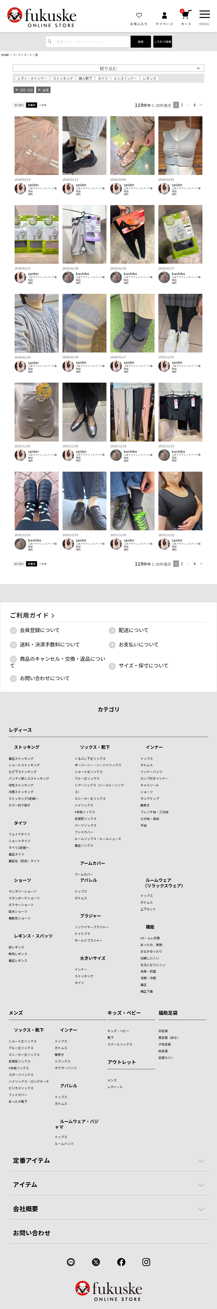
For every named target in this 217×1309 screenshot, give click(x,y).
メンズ (16, 1012)
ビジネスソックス (21, 1088)
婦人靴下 (85, 78)
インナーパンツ (151, 771)
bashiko (82, 274)
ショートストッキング (24, 765)
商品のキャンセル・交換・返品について (57, 662)
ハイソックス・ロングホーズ (29, 1081)
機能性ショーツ (19, 918)
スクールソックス (119, 1044)
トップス (146, 758)
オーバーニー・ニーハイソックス (98, 765)
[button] (201, 105)
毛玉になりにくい (152, 964)
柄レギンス (16, 947)
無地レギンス (18, 953)
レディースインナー (32, 78)
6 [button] (195, 104)
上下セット (148, 909)
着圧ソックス (84, 845)
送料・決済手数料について (50, 644)
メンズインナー (125, 78)
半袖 (143, 825)
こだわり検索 (162, 41)
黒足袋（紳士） (169, 1037)
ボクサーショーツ (21, 904)
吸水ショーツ (18, 911)
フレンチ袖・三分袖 (154, 812)
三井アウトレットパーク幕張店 (42, 190)
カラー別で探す (19, 805)
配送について (134, 629)
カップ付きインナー (154, 778)
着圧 (143, 984)
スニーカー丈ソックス (90, 798)
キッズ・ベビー (124, 1012)
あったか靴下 (18, 1101)
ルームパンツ (64, 1143)
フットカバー (84, 832)
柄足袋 (163, 1051)
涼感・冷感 (148, 978)
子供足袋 (164, 1044)
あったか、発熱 (151, 944)
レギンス (149, 78)
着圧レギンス (18, 960)
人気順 (42, 105)
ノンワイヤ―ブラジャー (92, 927)
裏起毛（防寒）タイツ (24, 861)
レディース (20, 729)
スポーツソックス (21, 1074)
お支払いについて (139, 644)
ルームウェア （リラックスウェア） (162, 883)
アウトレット (121, 1061)
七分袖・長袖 (149, 818)
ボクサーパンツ (66, 1068)
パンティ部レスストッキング (29, 778)
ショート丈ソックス (89, 771)
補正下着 (146, 991)
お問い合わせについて (45, 678)
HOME (5, 55)
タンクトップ (149, 798)
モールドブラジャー (88, 940)
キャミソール (149, 785)
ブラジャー (90, 916)
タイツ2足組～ (19, 847)
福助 (30, 194)
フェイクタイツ (19, 834)
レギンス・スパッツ (33, 936)
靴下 (110, 1037)
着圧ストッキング (21, 758)
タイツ (103, 78)
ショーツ (146, 791)
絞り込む (108, 68)
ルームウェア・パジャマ (77, 1124)
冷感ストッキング (21, 791)
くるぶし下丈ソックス (90, 758)
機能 (150, 927)
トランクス (62, 1061)
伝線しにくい (149, 958)
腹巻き (145, 805)
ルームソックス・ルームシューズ (98, 838)
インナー (154, 747)
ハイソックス (84, 805)
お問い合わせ (32, 1232)
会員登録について (40, 629)
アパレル (88, 880)
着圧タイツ (16, 854)
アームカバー (92, 863)
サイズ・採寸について (143, 665)
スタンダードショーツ (24, 898)
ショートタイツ (19, 841)
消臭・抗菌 (148, 971)
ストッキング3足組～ (23, 798)
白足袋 (163, 1031)
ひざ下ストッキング (23, 771)
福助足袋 (168, 1012)
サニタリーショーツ (23, 891)
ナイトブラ (82, 933)
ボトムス (146, 765)
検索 (141, 41)
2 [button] (182, 104)
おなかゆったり (151, 951)
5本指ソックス (85, 812)
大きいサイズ (93, 958)
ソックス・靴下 (95, 747)
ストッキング (63, 78)
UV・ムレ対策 (150, 938)
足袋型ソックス (85, 818)
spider (33, 185)
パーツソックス (85, 825)
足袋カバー (166, 1057)
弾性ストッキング (21, 785)
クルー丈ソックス (87, 778)
